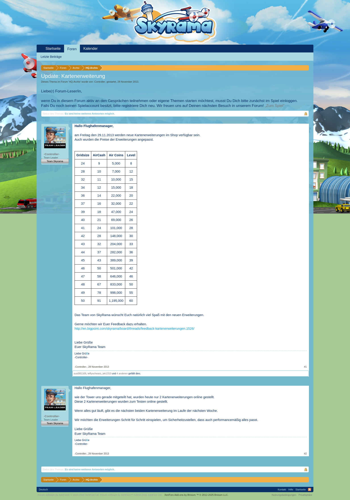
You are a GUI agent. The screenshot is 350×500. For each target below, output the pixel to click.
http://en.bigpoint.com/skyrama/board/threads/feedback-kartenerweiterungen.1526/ (134, 328)
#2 (305, 453)
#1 (305, 366)
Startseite (53, 48)
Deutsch (43, 489)
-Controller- (100, 81)
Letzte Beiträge (51, 56)
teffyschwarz (94, 373)
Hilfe (290, 489)
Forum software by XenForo (69, 495)
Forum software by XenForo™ (131, 495)
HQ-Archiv (74, 81)
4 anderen (122, 373)
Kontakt (282, 489)
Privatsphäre (305, 495)
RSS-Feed (309, 489)
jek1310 (106, 373)
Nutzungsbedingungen (284, 495)
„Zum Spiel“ (275, 106)
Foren (72, 49)
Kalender (90, 48)
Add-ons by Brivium (196, 495)
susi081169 (80, 373)
